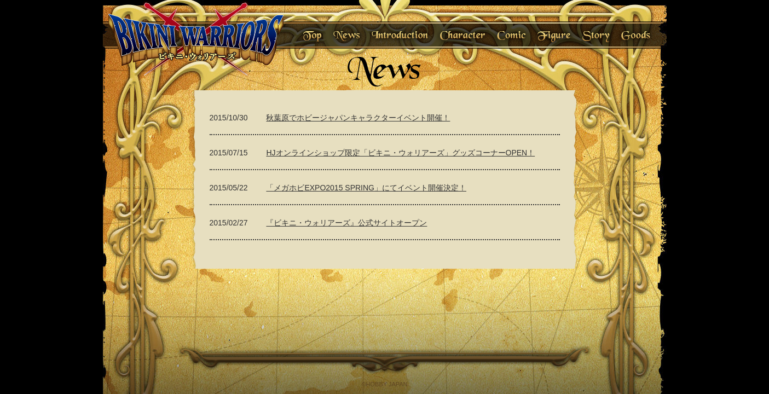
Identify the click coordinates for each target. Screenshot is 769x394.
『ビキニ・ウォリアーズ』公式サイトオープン (346, 222)
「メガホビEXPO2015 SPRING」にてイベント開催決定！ (366, 187)
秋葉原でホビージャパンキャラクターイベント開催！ (358, 117)
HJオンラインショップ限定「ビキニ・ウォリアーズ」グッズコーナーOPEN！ (400, 152)
